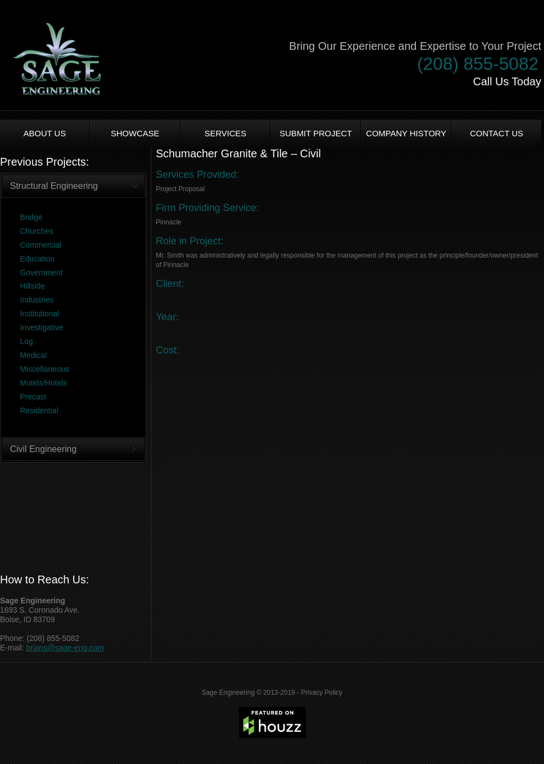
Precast (33, 396)
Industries (37, 299)
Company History (406, 133)
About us (44, 133)
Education (37, 258)
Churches (36, 231)
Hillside (32, 285)
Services (226, 133)
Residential (39, 410)
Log (26, 341)
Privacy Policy (322, 692)
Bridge (31, 217)
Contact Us (496, 133)
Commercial (41, 244)
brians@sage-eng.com (65, 647)
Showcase (135, 133)
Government (41, 272)
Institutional (39, 313)
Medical (33, 355)
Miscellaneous (44, 369)
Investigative (41, 327)
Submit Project (315, 133)
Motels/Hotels (43, 382)
